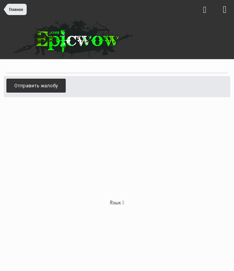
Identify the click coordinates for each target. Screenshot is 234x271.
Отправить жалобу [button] (36, 85)
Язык (117, 202)
